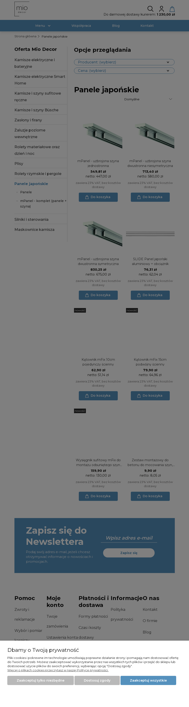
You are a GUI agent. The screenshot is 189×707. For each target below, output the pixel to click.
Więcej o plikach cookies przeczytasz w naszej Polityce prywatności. (58, 670)
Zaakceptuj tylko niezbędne (40, 680)
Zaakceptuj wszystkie (148, 680)
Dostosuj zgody (97, 680)
